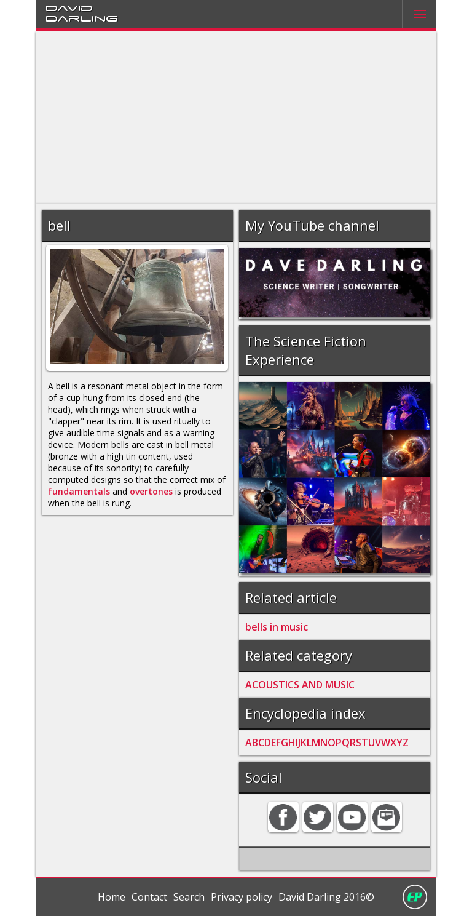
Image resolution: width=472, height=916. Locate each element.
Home (111, 897)
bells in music (276, 627)
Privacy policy (241, 897)
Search (189, 897)
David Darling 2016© (326, 897)
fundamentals (79, 491)
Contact (149, 897)
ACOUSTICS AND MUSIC (300, 684)
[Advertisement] (236, 117)
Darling (81, 18)
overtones (151, 491)
